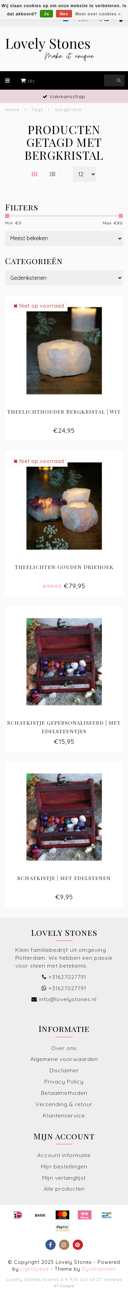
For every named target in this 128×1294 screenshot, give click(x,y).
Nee (64, 14)
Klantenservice (64, 1115)
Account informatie (64, 1155)
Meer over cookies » (98, 14)
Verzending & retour (64, 1104)
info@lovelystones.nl (68, 999)
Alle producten (64, 1188)
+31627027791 (67, 976)
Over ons (64, 1048)
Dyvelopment (99, 1269)
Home (12, 109)
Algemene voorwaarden (64, 1059)
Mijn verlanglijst (64, 1177)
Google (67, 1285)
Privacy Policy (64, 1081)
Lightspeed (34, 1269)
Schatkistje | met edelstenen (64, 877)
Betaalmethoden (64, 1092)
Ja (46, 14)
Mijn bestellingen (64, 1166)
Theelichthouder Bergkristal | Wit (64, 411)
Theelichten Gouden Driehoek (64, 566)
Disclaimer (64, 1070)
